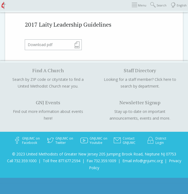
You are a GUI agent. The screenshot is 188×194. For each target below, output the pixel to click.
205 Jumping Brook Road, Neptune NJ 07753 (137, 154)
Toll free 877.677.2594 (61, 160)
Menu (139, 5)
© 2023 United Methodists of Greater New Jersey (55, 154)
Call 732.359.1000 (22, 160)
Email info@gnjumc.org (142, 160)
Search (158, 5)
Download (40, 44)
